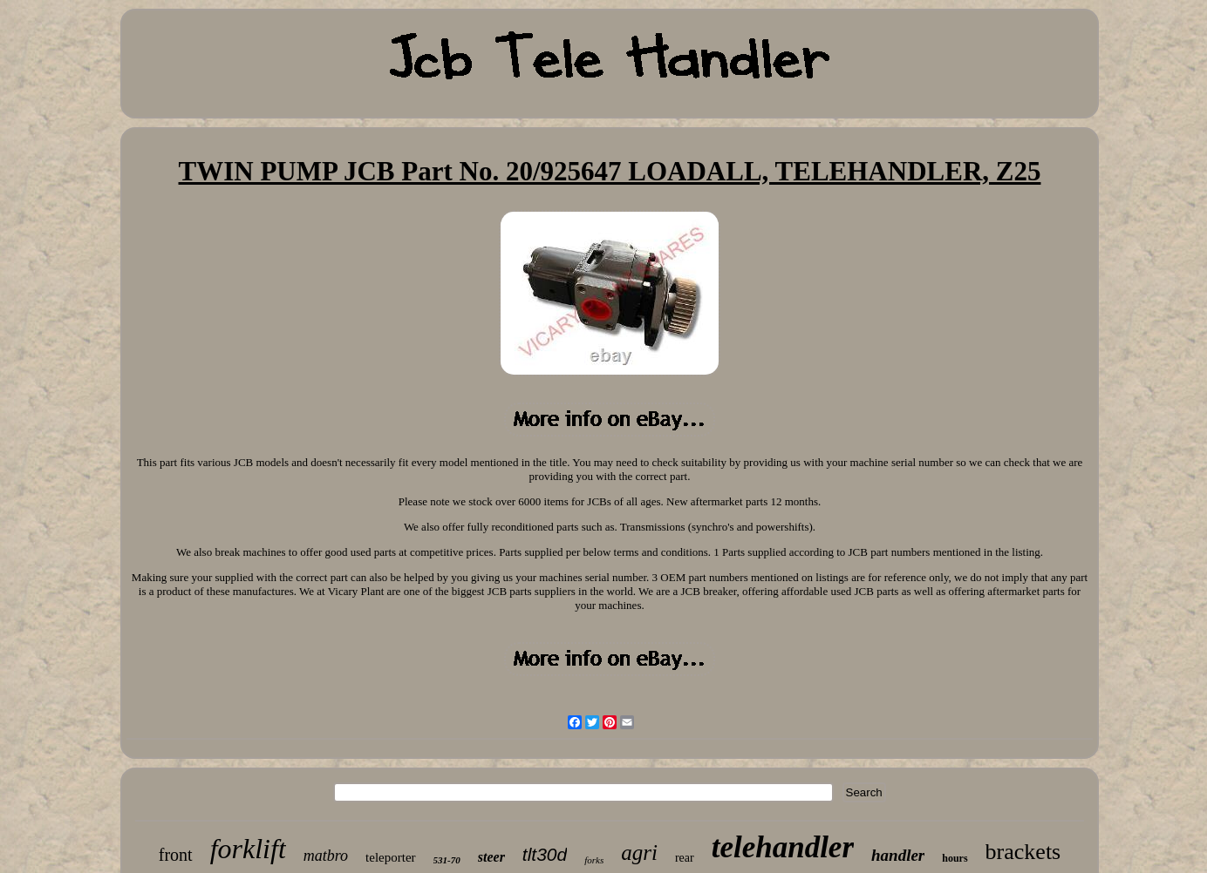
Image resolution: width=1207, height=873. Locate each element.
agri (639, 852)
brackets (1023, 851)
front (176, 854)
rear (684, 857)
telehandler (783, 847)
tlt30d (544, 854)
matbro (325, 855)
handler (897, 855)
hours (954, 858)
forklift (248, 848)
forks (594, 860)
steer (491, 856)
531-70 (446, 860)
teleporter (390, 857)
